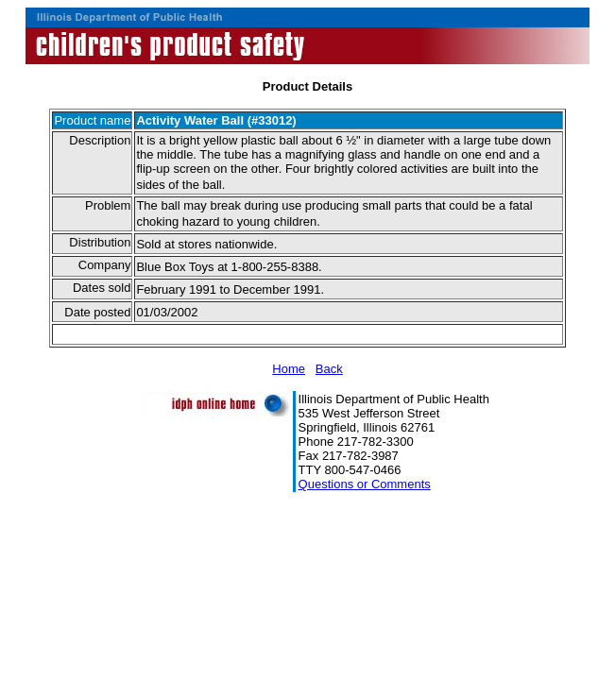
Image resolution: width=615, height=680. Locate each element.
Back (329, 369)
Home (288, 369)
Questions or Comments (365, 484)
